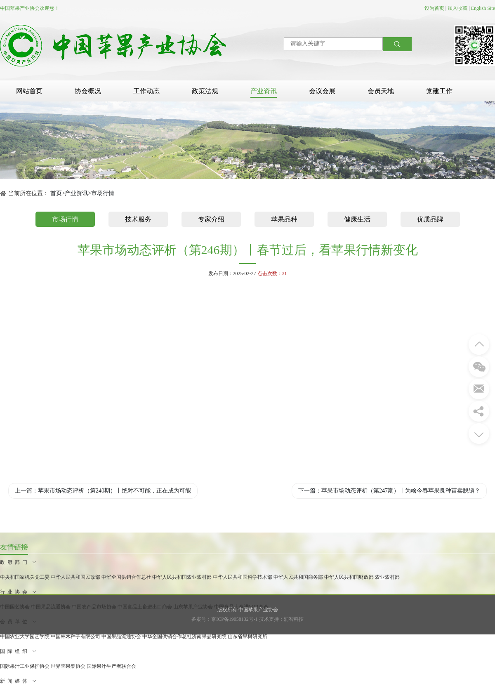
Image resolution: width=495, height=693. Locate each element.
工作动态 (146, 90)
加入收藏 (457, 8)
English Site (483, 8)
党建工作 (439, 90)
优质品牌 (430, 219)
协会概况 (88, 90)
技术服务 (138, 219)
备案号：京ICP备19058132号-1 (224, 619)
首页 (56, 193)
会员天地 (381, 90)
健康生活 (357, 219)
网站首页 (29, 90)
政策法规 (205, 90)
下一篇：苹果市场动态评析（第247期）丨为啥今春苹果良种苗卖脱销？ (389, 491)
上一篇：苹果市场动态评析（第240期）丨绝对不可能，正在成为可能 (103, 491)
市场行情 (102, 193)
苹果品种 (284, 219)
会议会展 (322, 90)
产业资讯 (263, 90)
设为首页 (434, 8)
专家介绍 (211, 219)
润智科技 (294, 619)
